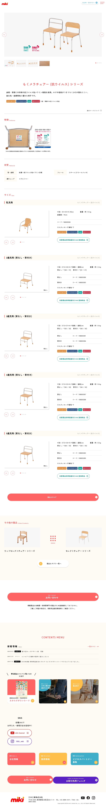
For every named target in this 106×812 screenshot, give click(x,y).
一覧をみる (92, 647)
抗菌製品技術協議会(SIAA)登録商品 (72, 240)
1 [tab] (96, 63)
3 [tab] (99, 63)
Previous (4, 35)
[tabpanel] (53, 35)
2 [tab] (97, 63)
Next (102, 35)
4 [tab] (101, 63)
